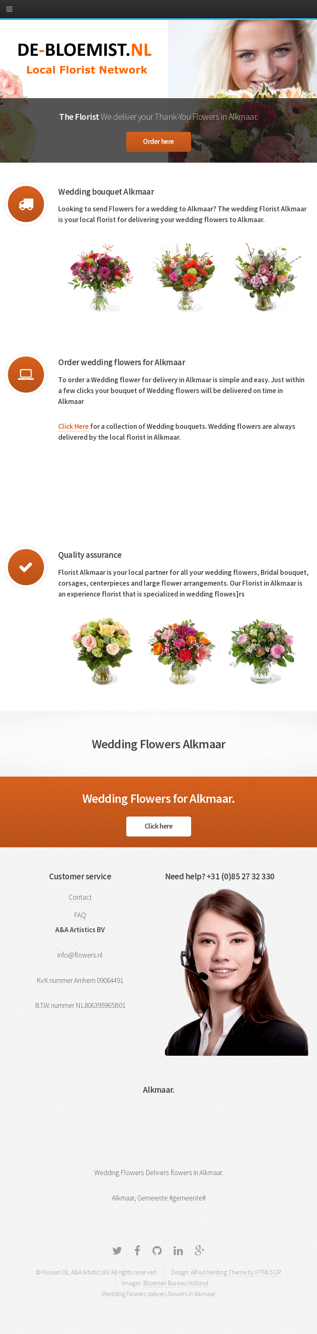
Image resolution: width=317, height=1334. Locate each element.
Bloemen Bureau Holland (175, 1283)
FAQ (80, 915)
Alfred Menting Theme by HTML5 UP (236, 1272)
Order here (158, 141)
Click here (159, 826)
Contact (80, 897)
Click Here (73, 426)
